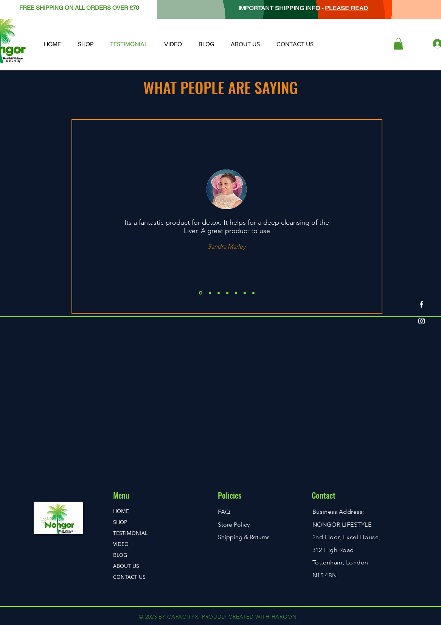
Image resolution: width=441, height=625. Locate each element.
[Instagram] (421, 321)
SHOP (120, 521)
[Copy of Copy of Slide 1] (227, 293)
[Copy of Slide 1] (210, 293)
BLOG (120, 554)
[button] (398, 44)
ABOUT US (126, 565)
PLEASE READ (346, 8)
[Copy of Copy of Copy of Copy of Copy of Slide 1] (253, 293)
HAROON (284, 616)
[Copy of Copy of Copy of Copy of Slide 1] (245, 293)
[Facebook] (421, 304)
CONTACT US (129, 576)
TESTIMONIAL (130, 532)
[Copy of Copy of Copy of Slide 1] (236, 293)
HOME (121, 511)
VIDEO (121, 543)
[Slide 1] (200, 293)
